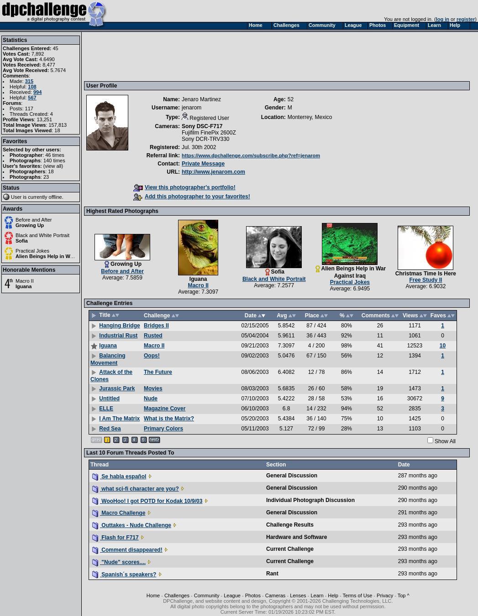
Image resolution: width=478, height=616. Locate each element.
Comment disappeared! (127, 550)
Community (207, 595)
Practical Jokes (32, 251)
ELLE (106, 408)
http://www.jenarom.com (213, 172)
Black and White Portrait (42, 235)
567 (32, 97)
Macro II (25, 281)
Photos (253, 595)
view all (53, 166)
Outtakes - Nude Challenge (131, 525)
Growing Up (30, 225)
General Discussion (291, 475)
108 (32, 86)
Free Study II (425, 280)
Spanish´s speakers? (124, 574)
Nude (151, 398)
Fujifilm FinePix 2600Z (209, 132)
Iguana (24, 286)
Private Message (203, 163)
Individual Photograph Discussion (310, 500)
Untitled (109, 398)
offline (55, 197)
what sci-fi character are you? (135, 489)
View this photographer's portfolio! (184, 187)
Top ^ (404, 595)
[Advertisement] (252, 56)
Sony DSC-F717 (202, 126)
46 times (54, 155)
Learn (316, 595)
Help (333, 595)
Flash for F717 (115, 537)
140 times (54, 160)
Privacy (385, 595)
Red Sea (110, 428)
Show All (445, 441)
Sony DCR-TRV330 (205, 139)
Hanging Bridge (119, 325)
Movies (153, 388)
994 (37, 92)
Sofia (22, 240)
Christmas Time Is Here (425, 273)
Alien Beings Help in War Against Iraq (60, 256)
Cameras (275, 595)
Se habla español (119, 476)
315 (29, 81)
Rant (272, 573)
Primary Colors (163, 428)
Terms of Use (358, 595)
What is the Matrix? (169, 418)
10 (443, 345)
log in (442, 19)
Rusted (153, 335)
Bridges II (156, 325)
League (232, 595)
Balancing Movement (108, 359)
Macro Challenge (118, 513)
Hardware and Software (296, 537)
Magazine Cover (164, 408)
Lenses (298, 595)
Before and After (34, 220)
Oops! (152, 355)
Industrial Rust (118, 335)
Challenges (176, 595)
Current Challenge (290, 549)
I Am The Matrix (119, 418)
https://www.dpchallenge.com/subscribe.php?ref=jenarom (251, 155)
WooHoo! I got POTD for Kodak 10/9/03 (147, 501)
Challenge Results (290, 525)
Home (153, 595)
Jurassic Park (117, 388)
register (466, 19)
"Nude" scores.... (119, 562)
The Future (158, 372)
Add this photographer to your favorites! (191, 196)
